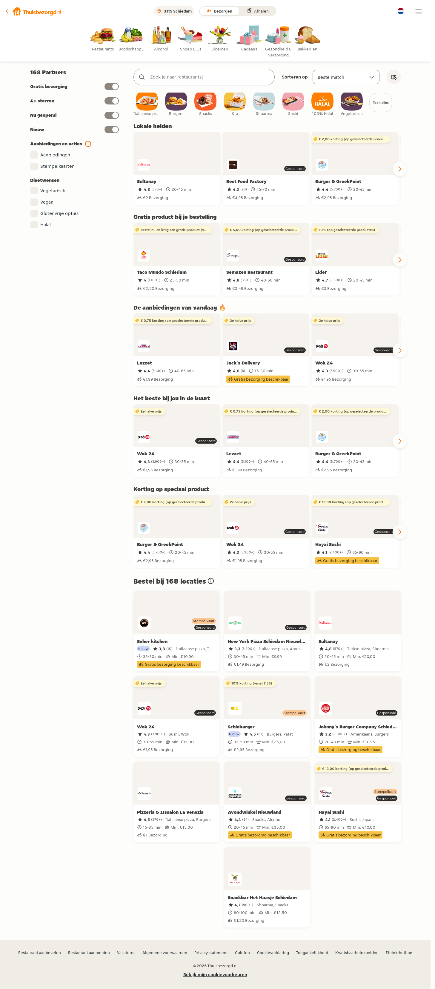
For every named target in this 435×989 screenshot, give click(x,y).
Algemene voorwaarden (164, 952)
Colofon (242, 952)
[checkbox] (146, 106)
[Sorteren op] (346, 77)
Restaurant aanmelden (89, 952)
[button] (33, 11)
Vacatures (126, 952)
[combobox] (210, 77)
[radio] (104, 38)
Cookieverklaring (273, 952)
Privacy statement (211, 952)
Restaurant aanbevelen (39, 952)
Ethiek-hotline (399, 952)
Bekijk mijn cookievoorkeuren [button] (215, 974)
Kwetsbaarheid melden (357, 952)
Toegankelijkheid (312, 952)
